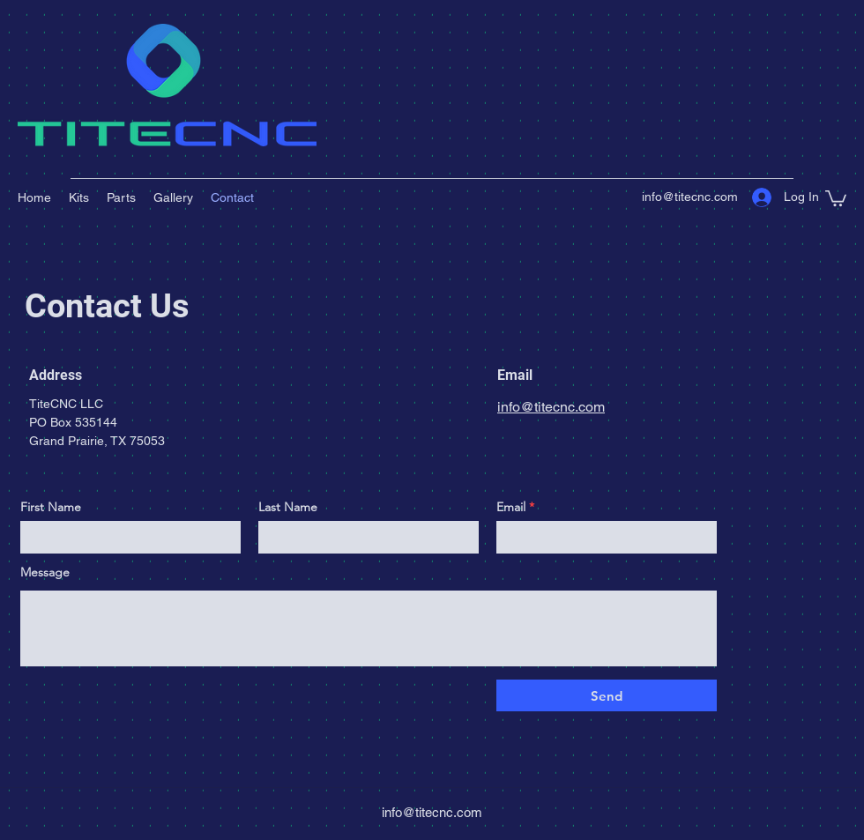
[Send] (606, 695)
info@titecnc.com (690, 197)
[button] (835, 197)
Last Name (287, 507)
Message (45, 572)
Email (510, 507)
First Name (50, 507)
